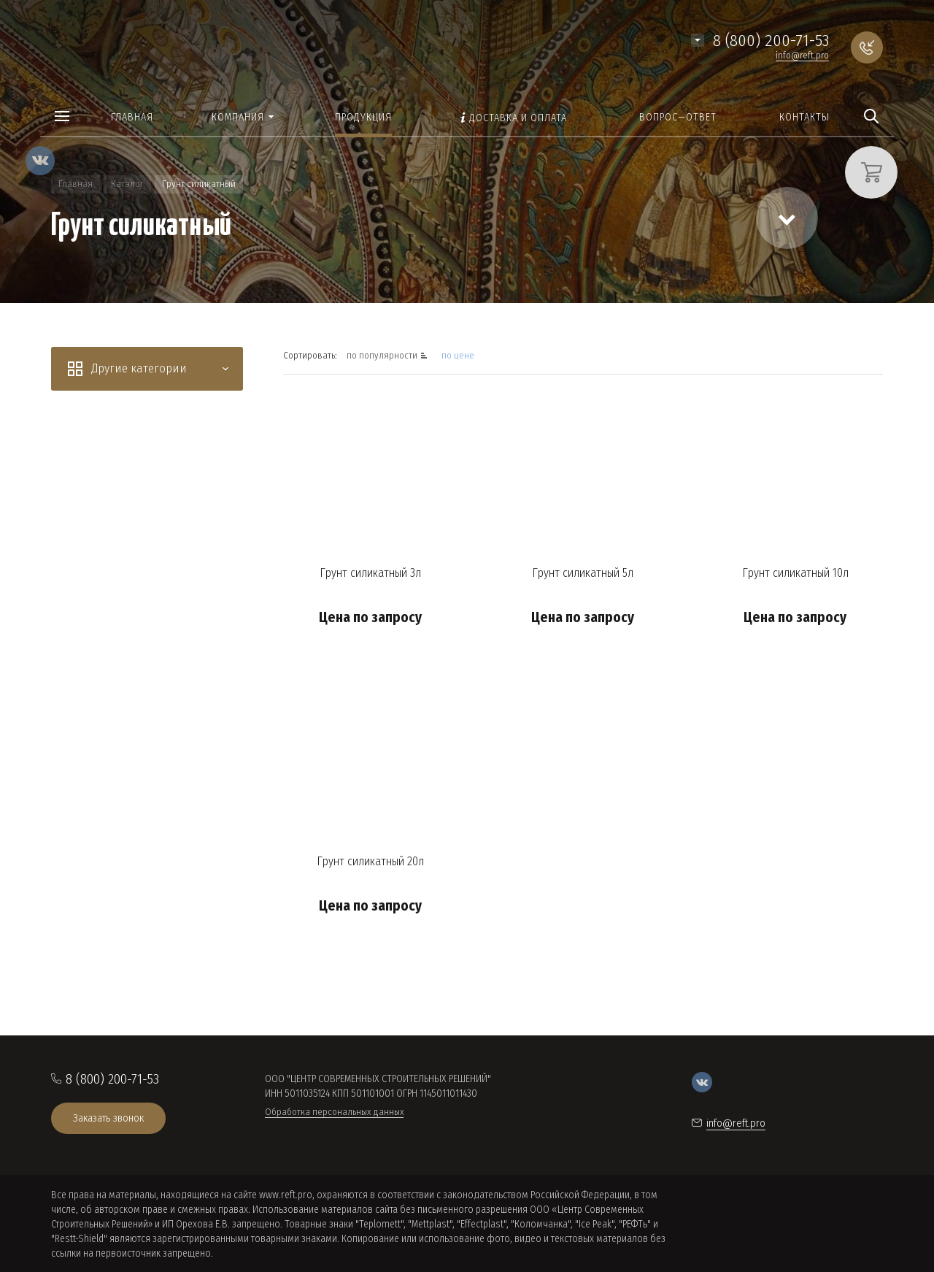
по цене (457, 355)
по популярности (383, 355)
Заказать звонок (108, 1118)
